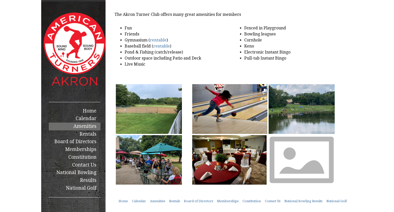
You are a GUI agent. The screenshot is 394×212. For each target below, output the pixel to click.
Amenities (84, 126)
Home (89, 111)
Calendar (86, 118)
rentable (158, 40)
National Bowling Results (76, 176)
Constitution (82, 157)
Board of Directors (75, 141)
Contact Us (84, 165)
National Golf (81, 188)
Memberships (80, 149)
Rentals (87, 134)
